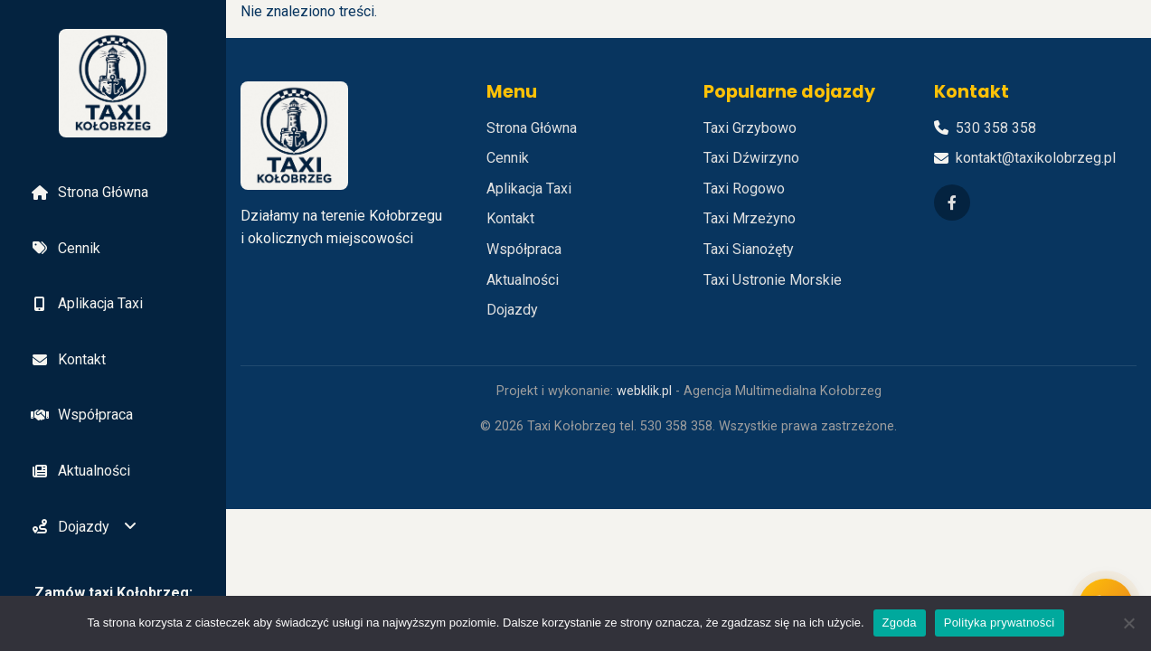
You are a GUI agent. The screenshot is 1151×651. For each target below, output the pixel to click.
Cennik (64, 248)
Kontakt (67, 359)
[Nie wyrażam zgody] (1128, 623)
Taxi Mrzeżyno (749, 218)
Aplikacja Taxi (86, 303)
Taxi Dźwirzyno (751, 157)
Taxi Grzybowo (750, 128)
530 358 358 (996, 128)
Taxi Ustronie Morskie (772, 279)
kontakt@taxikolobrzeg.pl (1036, 157)
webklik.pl (644, 391)
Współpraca (81, 414)
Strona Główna (88, 192)
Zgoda (899, 622)
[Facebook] (952, 202)
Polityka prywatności (999, 622)
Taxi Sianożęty (748, 249)
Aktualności (79, 470)
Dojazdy (69, 526)
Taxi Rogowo (744, 188)
